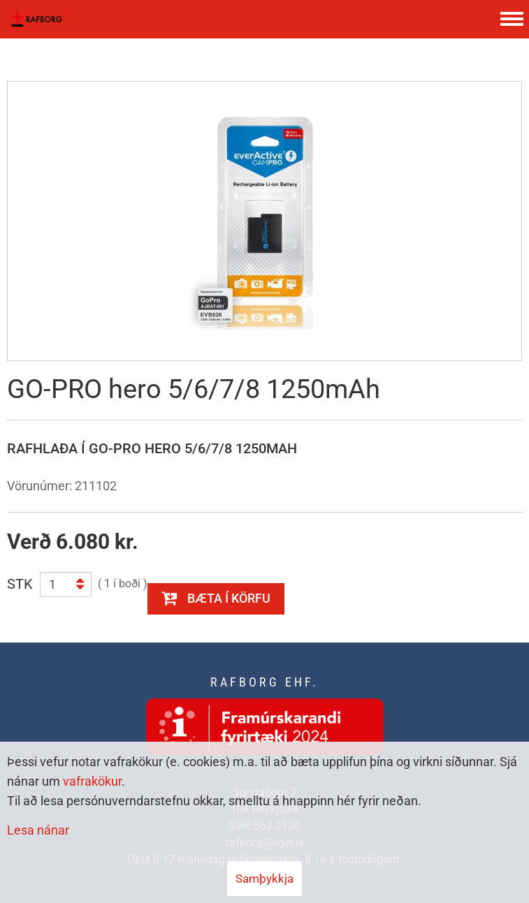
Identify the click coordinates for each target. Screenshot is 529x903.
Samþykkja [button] (264, 879)
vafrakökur (92, 781)
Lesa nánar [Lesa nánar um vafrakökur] (38, 830)
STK (20, 583)
